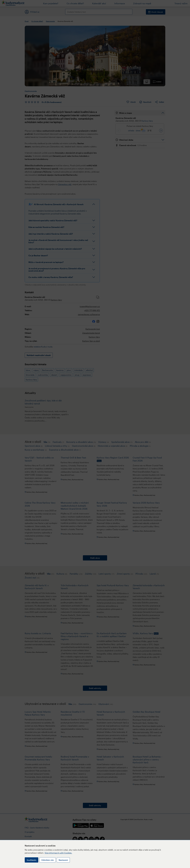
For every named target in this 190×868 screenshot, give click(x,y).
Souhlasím (31, 860)
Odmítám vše (47, 860)
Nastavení (63, 860)
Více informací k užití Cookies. (58, 853)
